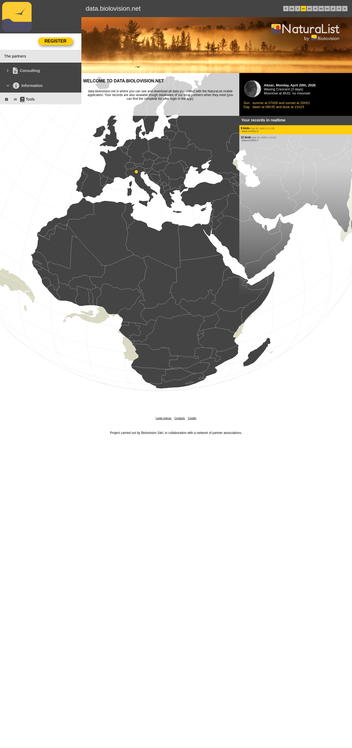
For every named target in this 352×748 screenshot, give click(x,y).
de (291, 8)
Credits (192, 418)
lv (345, 8)
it (297, 8)
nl (315, 8)
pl (333, 8)
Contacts (179, 418)
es (309, 8)
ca (327, 8)
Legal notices (164, 418)
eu (321, 8)
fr (286, 8)
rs (339, 8)
